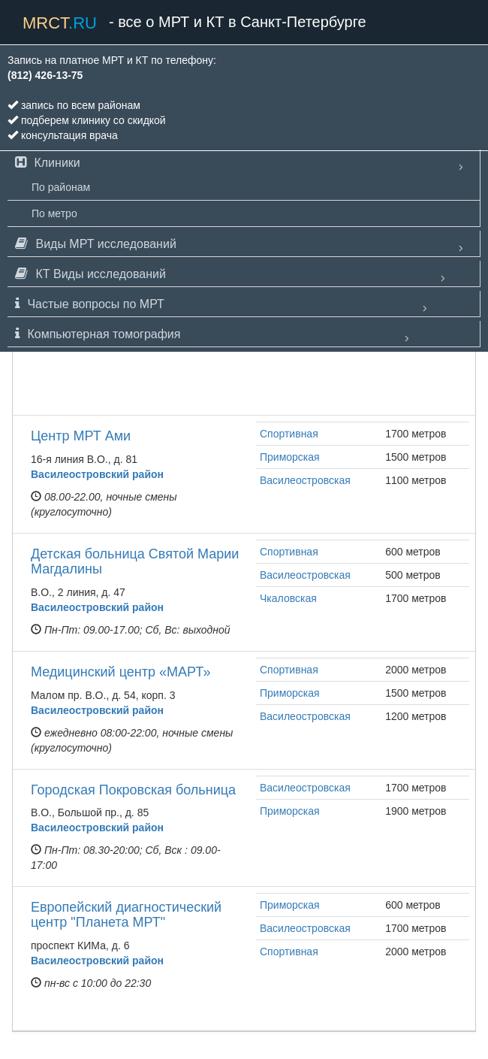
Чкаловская (288, 598)
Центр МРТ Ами (81, 435)
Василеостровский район (97, 474)
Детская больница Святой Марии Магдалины (135, 561)
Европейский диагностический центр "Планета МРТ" (126, 915)
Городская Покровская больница (133, 789)
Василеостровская (305, 480)
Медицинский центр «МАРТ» (120, 671)
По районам (61, 187)
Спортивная (289, 434)
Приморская (290, 457)
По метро (54, 213)
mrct (60, 23)
